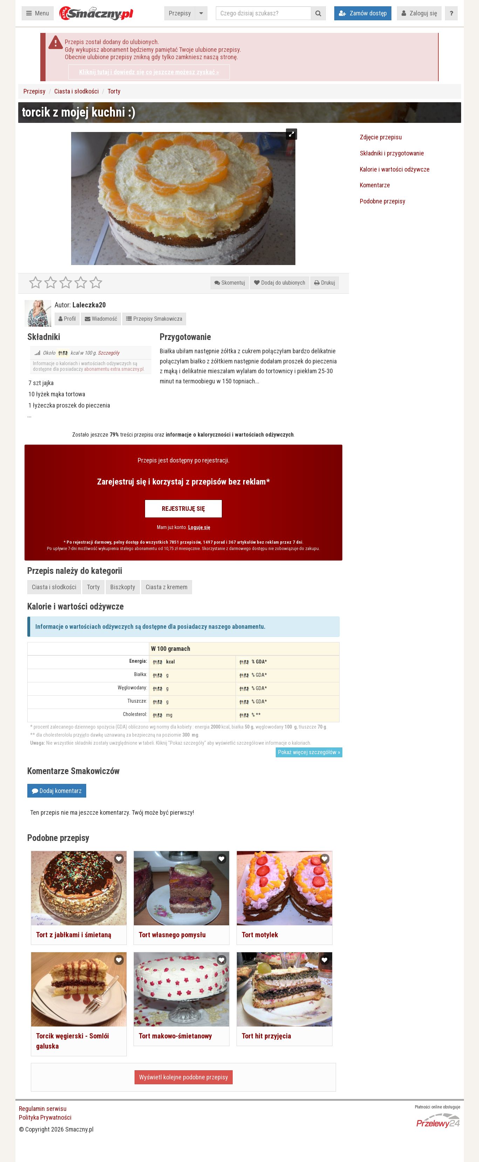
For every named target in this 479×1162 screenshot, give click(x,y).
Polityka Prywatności (45, 1117)
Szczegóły (108, 353)
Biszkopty (122, 587)
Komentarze (375, 185)
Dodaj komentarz (57, 790)
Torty (114, 91)
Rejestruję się (183, 508)
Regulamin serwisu (43, 1108)
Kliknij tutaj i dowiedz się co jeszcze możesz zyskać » (149, 72)
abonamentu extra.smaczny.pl (114, 369)
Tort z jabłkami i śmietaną (73, 935)
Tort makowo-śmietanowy (175, 1036)
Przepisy (180, 13)
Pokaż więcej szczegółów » (309, 752)
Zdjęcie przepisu (381, 137)
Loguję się (199, 527)
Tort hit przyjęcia (266, 1036)
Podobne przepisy (382, 201)
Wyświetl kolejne (183, 1077)
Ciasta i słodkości (76, 91)
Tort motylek (260, 935)
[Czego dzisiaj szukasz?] (263, 13)
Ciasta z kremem (166, 587)
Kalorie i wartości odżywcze (395, 169)
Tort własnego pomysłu (172, 935)
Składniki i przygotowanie (392, 153)
